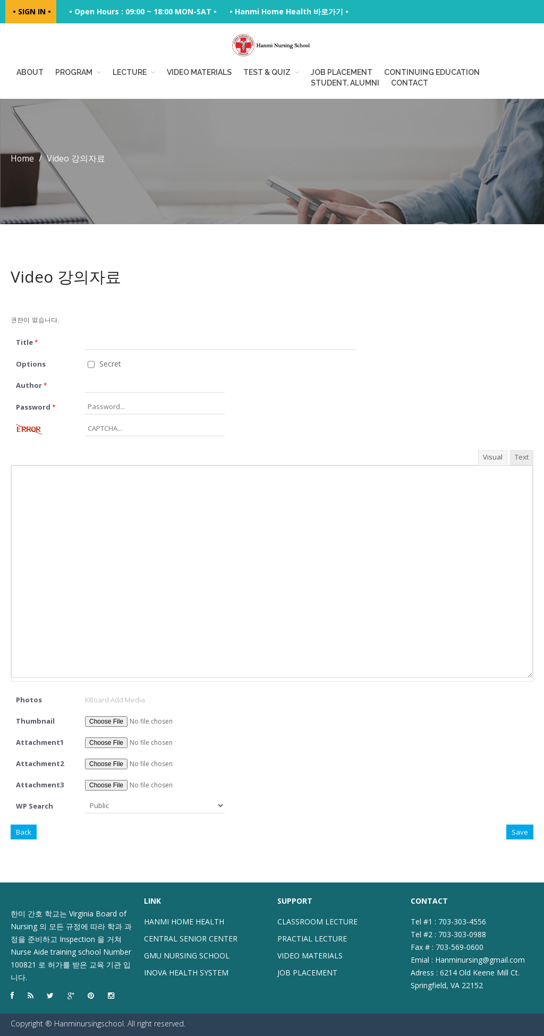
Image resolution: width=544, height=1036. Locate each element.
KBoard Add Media (115, 699)
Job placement (341, 72)
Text (522, 457)
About (30, 72)
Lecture (130, 72)
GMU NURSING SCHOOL (187, 955)
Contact (409, 83)
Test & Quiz (267, 72)
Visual (493, 457)
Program (73, 72)
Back (23, 832)
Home (23, 158)
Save (520, 832)
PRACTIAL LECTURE (312, 938)
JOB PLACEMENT (307, 972)
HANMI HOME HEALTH (184, 921)
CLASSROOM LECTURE (317, 921)
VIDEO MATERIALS (310, 955)
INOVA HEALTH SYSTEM (186, 972)
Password (36, 407)
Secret (104, 364)
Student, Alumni (345, 83)
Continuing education (432, 72)
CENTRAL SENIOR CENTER (190, 938)
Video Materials (199, 72)
